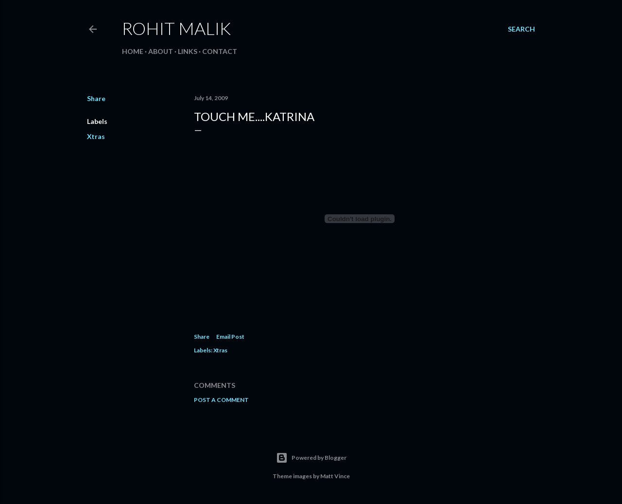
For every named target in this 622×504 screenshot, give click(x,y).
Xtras (96, 136)
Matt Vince (335, 476)
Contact (219, 51)
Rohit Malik (176, 28)
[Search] (521, 29)
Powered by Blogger (311, 458)
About (160, 51)
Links (187, 51)
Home (132, 51)
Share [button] (96, 98)
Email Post (230, 336)
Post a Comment (221, 399)
